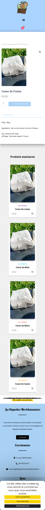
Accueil (4, 44)
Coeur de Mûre (22, 325)
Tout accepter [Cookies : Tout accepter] (22, 497)
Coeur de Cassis (22, 384)
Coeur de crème (22, 209)
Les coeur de (12, 44)
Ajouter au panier (18, 104)
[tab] (22, 115)
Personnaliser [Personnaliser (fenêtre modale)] (22, 506)
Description (8, 115)
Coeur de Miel (22, 267)
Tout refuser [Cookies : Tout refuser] (22, 501)
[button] (22, 20)
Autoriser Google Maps (22, 400)
